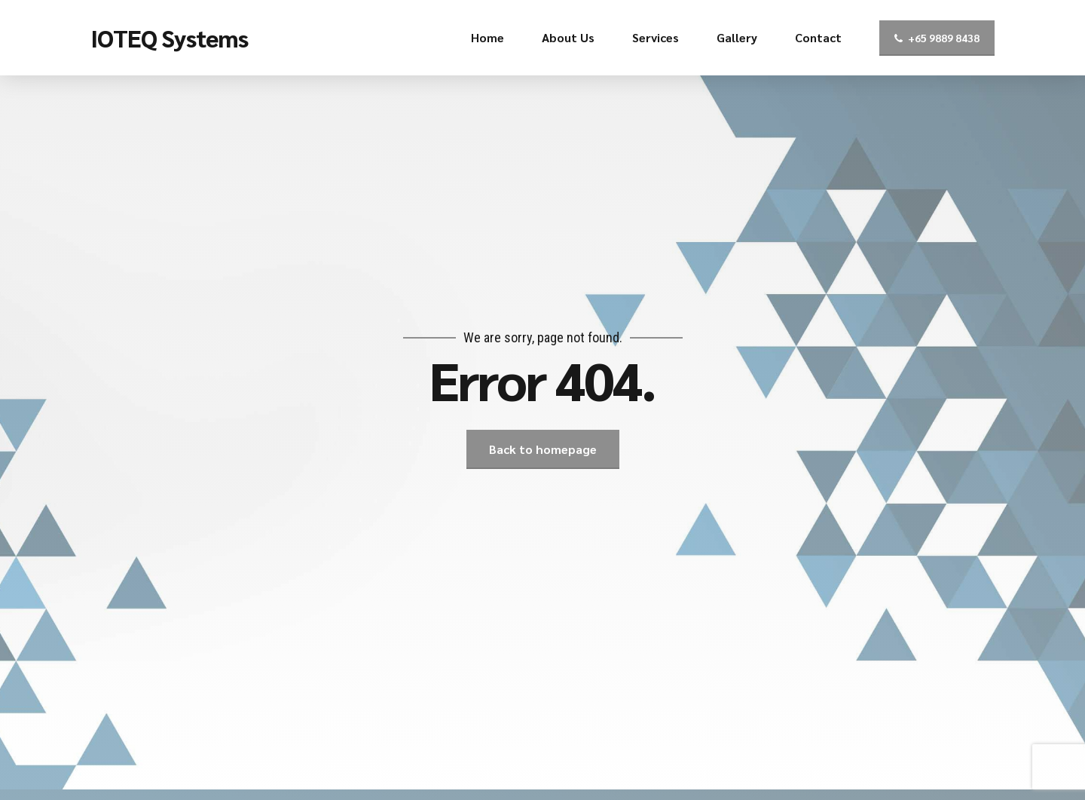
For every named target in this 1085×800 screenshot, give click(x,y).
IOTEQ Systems (169, 37)
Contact (818, 37)
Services (655, 37)
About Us (568, 37)
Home (487, 37)
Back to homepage (543, 449)
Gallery (737, 37)
